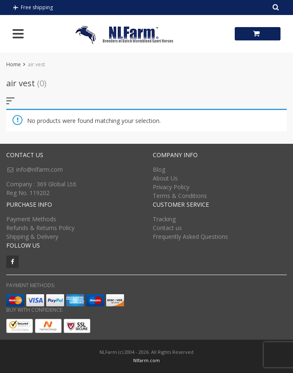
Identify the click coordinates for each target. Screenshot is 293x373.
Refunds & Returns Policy (40, 228)
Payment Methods (31, 219)
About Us (165, 178)
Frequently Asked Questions (190, 236)
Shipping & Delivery (32, 236)
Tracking (164, 219)
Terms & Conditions (180, 196)
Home (13, 64)
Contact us (167, 228)
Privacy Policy (171, 187)
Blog (159, 169)
